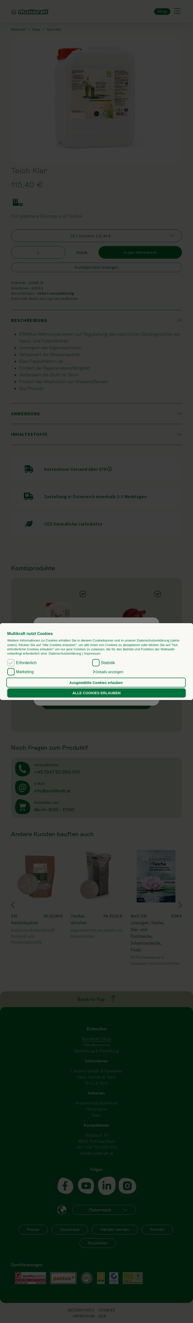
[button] (107, 672)
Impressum (92, 653)
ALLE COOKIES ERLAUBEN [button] (96, 693)
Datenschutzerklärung (65, 653)
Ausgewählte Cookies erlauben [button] (96, 682)
